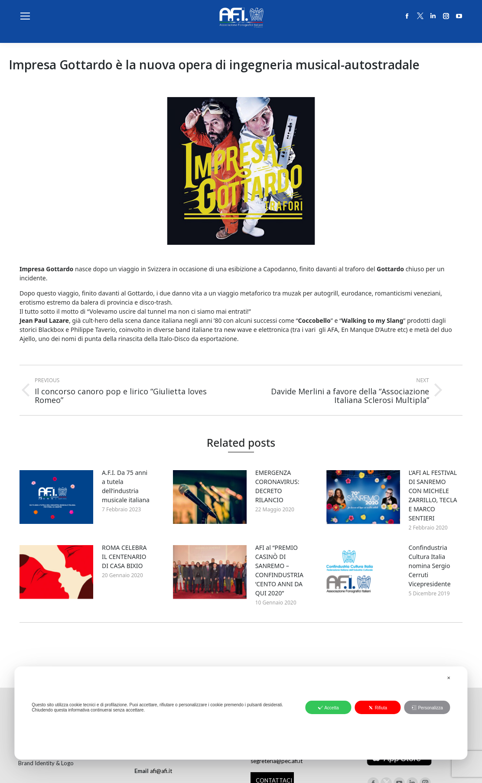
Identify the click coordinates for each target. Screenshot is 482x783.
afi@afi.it (161, 770)
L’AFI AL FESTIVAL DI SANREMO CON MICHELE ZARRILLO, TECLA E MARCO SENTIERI (433, 495)
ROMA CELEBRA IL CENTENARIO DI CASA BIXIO (124, 556)
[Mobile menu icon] (25, 16)
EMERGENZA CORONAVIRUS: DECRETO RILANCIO (277, 486)
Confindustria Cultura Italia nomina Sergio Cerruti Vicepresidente (430, 565)
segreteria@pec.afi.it (277, 760)
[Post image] (56, 497)
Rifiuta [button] (377, 707)
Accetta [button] (328, 707)
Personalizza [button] (427, 707)
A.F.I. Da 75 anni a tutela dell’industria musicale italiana (126, 486)
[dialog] (240, 713)
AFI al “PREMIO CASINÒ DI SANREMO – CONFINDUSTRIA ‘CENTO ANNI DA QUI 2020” (279, 570)
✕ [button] (448, 678)
